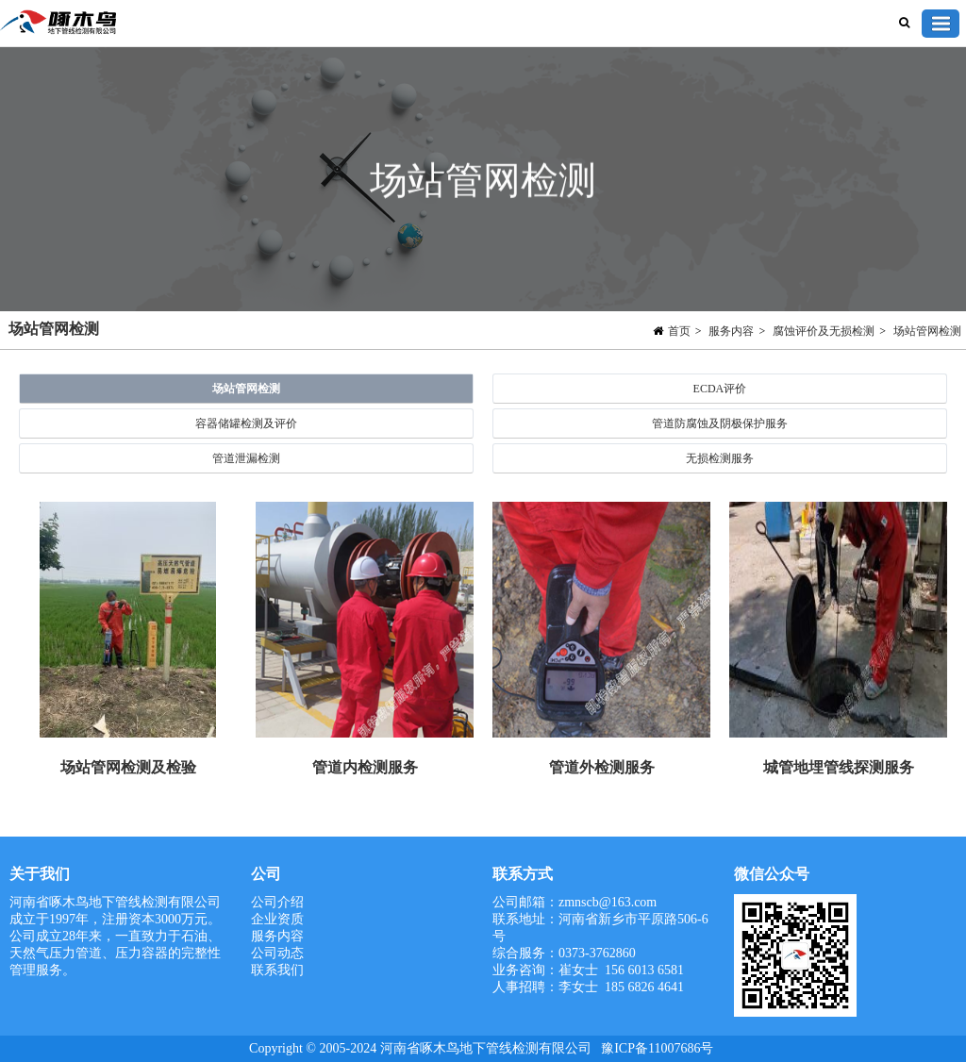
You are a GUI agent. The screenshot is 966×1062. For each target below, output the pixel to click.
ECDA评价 (720, 388)
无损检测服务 (720, 458)
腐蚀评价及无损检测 (823, 331)
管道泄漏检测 (246, 458)
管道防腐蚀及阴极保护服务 (720, 423)
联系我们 (277, 970)
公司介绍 (277, 902)
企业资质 (277, 919)
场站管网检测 (927, 331)
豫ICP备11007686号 (657, 1048)
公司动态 (277, 953)
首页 (679, 331)
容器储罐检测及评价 (246, 423)
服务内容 (731, 331)
